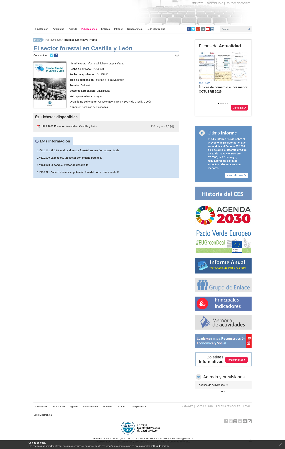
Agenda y (224, 376)
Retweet (51, 55)
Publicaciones (53, 39)
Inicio (37, 40)
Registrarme (236, 359)
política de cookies (160, 446)
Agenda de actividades (213, 384)
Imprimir (177, 55)
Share (56, 55)
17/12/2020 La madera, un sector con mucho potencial (69, 157)
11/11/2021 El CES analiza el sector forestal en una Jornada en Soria (78, 150)
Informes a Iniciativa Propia (80, 39)
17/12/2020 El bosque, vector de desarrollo (62, 165)
